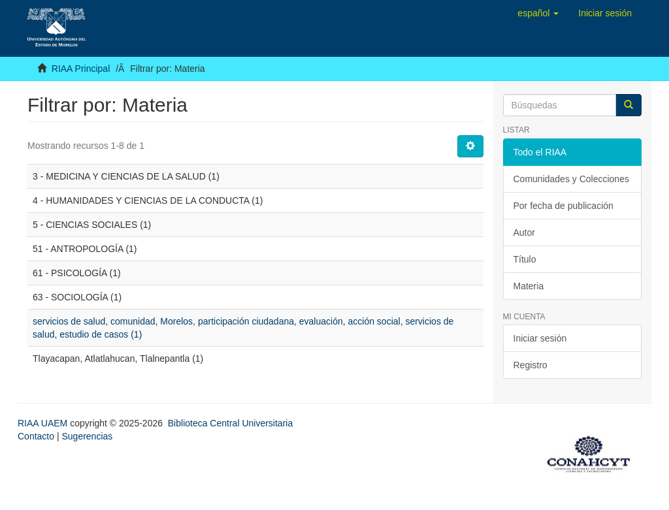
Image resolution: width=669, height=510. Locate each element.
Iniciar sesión (540, 338)
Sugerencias (86, 436)
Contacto (36, 436)
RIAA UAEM (44, 423)
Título (525, 259)
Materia (529, 286)
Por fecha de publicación (563, 205)
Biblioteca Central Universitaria (230, 423)
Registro (530, 365)
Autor (524, 232)
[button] (538, 13)
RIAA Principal (81, 68)
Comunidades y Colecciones (571, 179)
